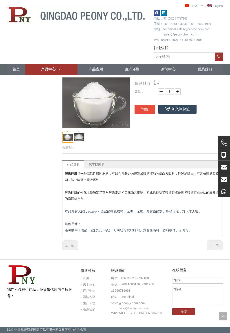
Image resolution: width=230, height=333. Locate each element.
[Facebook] (157, 13)
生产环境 (89, 303)
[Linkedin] (164, 13)
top (223, 316)
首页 (86, 278)
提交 (184, 311)
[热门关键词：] (219, 57)
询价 (144, 109)
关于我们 (89, 284)
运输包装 (89, 297)
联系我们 (89, 309)
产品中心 (89, 290)
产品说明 (73, 164)
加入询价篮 (181, 109)
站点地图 (79, 329)
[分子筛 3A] (184, 57)
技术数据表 (96, 164)
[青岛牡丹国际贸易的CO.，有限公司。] (22, 275)
